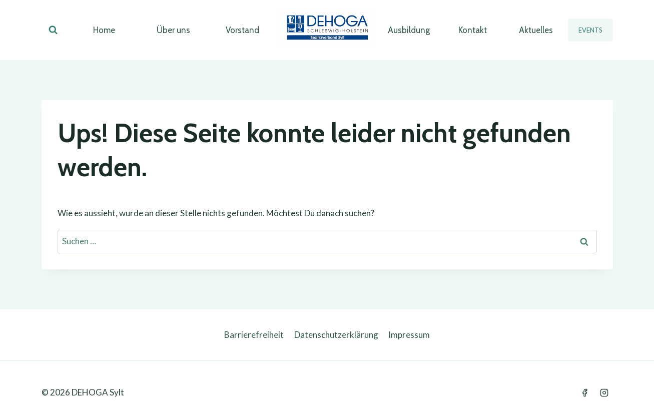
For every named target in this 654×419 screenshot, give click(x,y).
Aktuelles (536, 30)
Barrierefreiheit (254, 334)
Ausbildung (409, 30)
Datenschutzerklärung (336, 334)
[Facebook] (584, 392)
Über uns (173, 30)
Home (104, 30)
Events (590, 30)
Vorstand (242, 30)
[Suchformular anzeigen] (53, 30)
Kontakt (472, 30)
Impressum (409, 334)
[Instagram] (604, 392)
